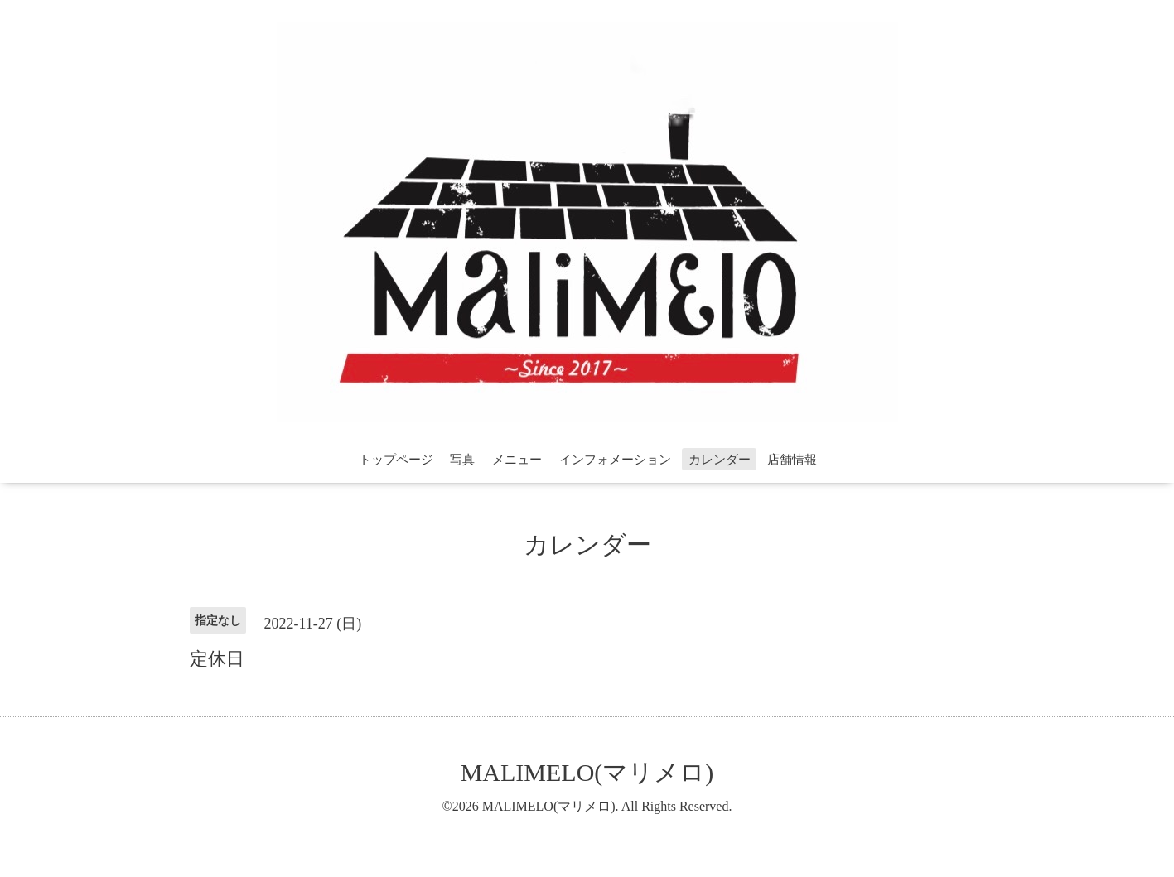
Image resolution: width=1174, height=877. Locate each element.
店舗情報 (792, 459)
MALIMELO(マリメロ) (587, 772)
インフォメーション (615, 459)
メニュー (517, 459)
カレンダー (719, 459)
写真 (462, 459)
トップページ (396, 459)
